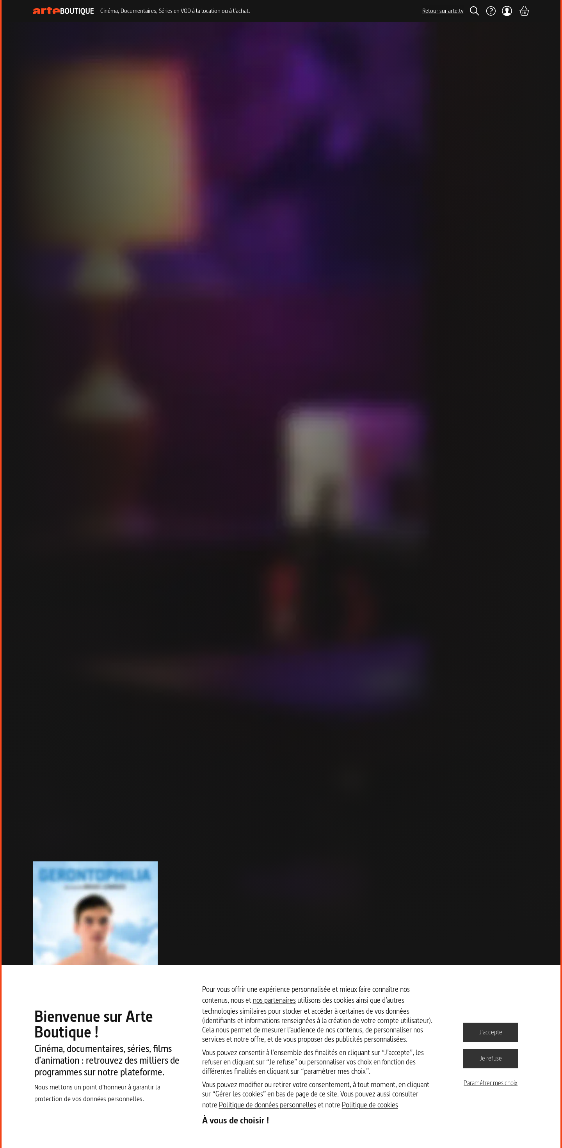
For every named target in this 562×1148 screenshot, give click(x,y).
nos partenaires (274, 1000)
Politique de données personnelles (267, 1105)
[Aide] (491, 11)
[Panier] (523, 11)
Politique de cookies (370, 1105)
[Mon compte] (507, 11)
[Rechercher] (474, 11)
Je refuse (491, 1058)
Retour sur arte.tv (443, 11)
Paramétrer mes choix (491, 1082)
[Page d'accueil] (63, 11)
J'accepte (490, 1032)
